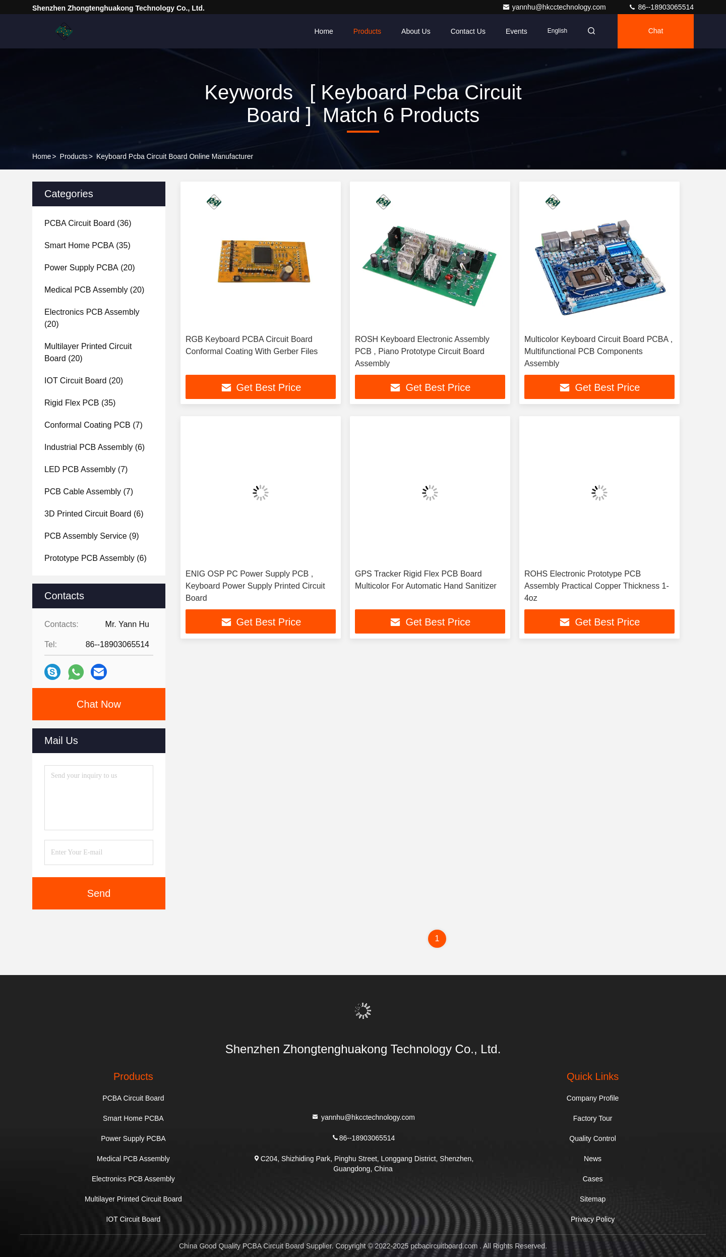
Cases (593, 1179)
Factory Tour (593, 1118)
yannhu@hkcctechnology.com (555, 7)
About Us (416, 31)
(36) (88, 223)
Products (367, 31)
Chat (655, 31)
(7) (93, 425)
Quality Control (592, 1138)
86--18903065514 (661, 7)
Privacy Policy (593, 1219)
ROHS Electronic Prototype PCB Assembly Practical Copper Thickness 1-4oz (596, 585)
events (516, 31)
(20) (89, 267)
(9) (91, 536)
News (592, 1159)
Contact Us (468, 31)
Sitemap (593, 1199)
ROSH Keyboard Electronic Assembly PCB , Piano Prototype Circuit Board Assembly (422, 351)
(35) (87, 245)
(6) (94, 447)
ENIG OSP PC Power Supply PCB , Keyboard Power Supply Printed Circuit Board (255, 585)
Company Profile (593, 1098)
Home (323, 31)
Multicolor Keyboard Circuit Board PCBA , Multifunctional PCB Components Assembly (598, 351)
